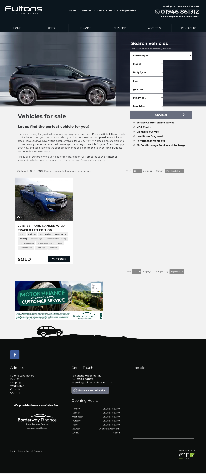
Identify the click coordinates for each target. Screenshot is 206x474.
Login (13, 451)
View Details (60, 259)
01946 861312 (177, 11)
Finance (85, 28)
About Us (154, 28)
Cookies (37, 451)
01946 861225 (85, 379)
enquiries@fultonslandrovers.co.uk (180, 16)
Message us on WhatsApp (92, 391)
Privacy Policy (25, 451)
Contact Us (188, 28)
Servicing (120, 28)
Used (51, 28)
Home (17, 28)
